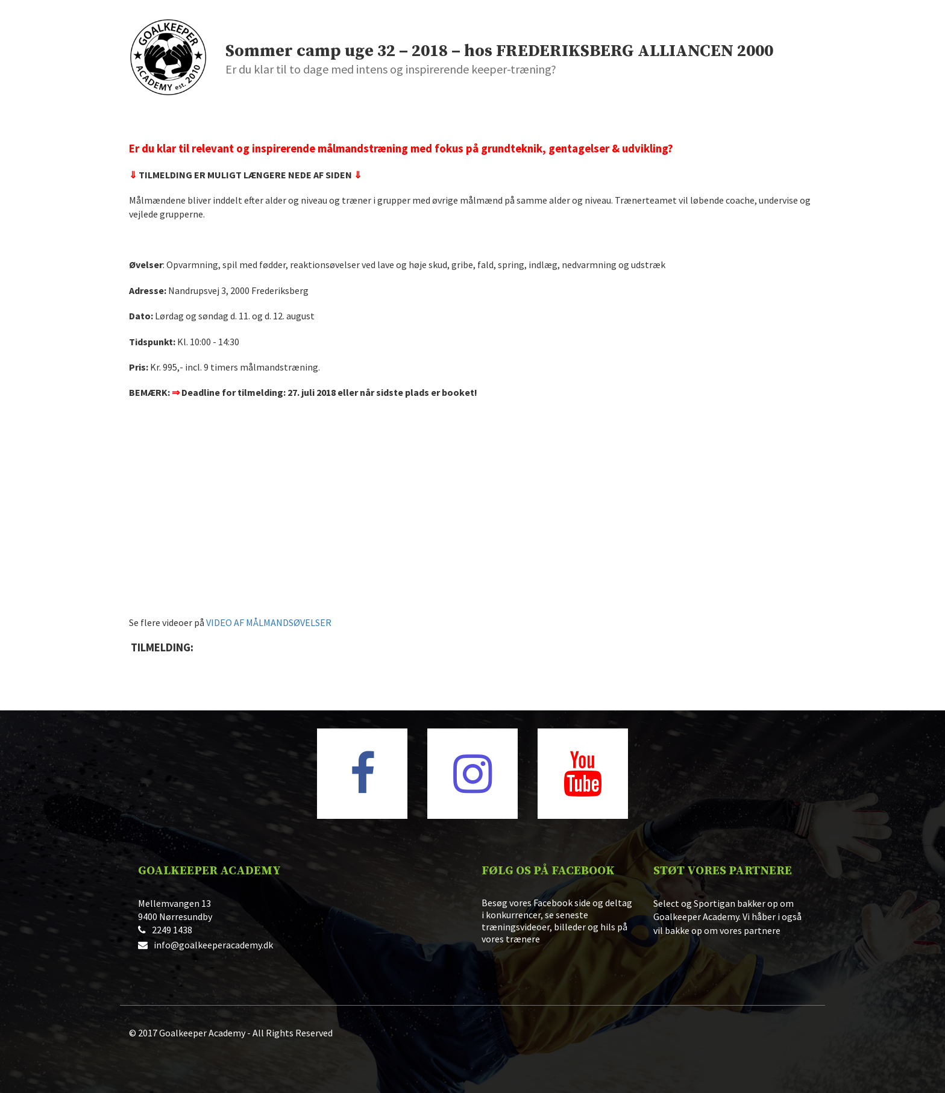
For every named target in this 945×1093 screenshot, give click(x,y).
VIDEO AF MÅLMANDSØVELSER (268, 622)
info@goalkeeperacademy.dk (213, 945)
